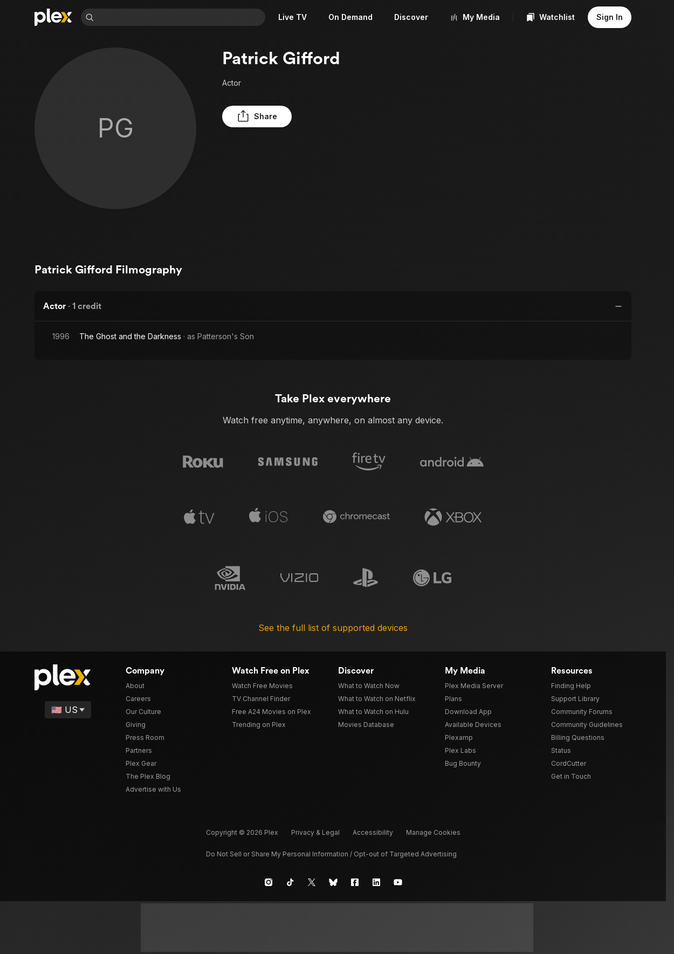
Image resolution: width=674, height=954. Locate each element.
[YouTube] (398, 882)
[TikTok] (290, 882)
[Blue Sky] (333, 882)
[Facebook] (355, 882)
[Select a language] (68, 709)
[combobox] (193, 17)
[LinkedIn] (376, 882)
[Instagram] (268, 882)
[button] (249, 116)
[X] (311, 882)
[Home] (53, 17)
